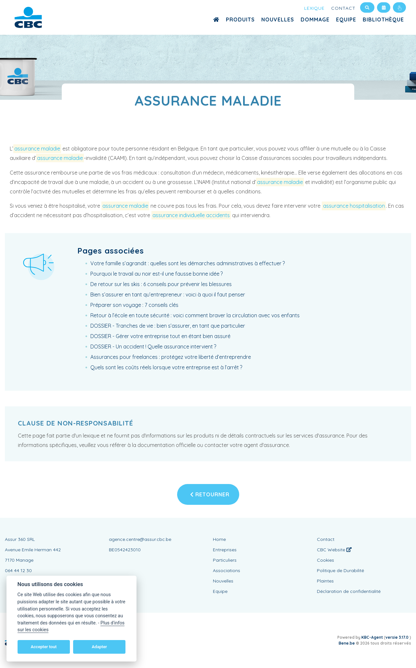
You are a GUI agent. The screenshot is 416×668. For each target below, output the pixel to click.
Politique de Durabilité (340, 570)
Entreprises (225, 550)
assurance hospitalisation (354, 206)
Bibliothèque (383, 19)
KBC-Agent (372, 637)
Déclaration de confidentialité (349, 591)
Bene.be (347, 643)
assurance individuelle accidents (191, 215)
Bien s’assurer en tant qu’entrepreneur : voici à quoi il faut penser (167, 294)
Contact (343, 8)
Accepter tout (44, 646)
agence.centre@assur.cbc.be (140, 539)
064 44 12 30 (18, 570)
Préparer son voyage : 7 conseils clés (134, 305)
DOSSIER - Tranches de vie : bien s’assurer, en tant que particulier (167, 325)
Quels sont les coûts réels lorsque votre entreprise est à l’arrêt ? (166, 367)
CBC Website (334, 550)
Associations (226, 570)
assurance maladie (37, 148)
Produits (240, 19)
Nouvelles (277, 19)
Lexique (314, 8)
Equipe (346, 19)
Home (219, 539)
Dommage (315, 19)
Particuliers (225, 560)
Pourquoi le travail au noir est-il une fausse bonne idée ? (156, 273)
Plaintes (325, 581)
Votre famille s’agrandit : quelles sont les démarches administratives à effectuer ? (187, 263)
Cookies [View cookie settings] (325, 560)
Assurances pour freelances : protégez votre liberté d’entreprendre (170, 357)
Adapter (99, 646)
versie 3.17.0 (397, 637)
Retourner (209, 494)
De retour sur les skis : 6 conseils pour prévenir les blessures (161, 284)
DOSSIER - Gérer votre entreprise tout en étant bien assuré (160, 336)
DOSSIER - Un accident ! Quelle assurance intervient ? (153, 346)
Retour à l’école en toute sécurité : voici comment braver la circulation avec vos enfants (195, 315)
